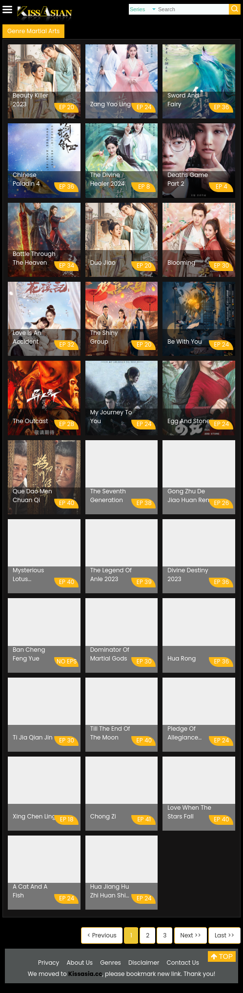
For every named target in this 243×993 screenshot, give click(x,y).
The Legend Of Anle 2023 (111, 574)
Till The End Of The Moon (110, 732)
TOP (222, 956)
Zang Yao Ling (110, 104)
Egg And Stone (188, 421)
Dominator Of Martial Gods (109, 653)
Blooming (181, 262)
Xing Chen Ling (34, 816)
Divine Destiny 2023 (187, 574)
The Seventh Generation (108, 495)
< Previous (102, 935)
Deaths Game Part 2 (187, 179)
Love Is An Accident (27, 337)
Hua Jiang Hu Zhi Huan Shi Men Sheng (109, 891)
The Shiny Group (104, 337)
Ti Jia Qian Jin (33, 737)
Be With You (184, 341)
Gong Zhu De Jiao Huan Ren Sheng (188, 496)
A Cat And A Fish (30, 890)
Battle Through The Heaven (34, 258)
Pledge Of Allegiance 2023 (182, 733)
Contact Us (183, 962)
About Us (80, 962)
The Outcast (30, 421)
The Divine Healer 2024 (107, 179)
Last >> (224, 935)
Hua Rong (181, 658)
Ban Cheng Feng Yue (29, 653)
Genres (110, 962)
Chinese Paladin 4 (26, 179)
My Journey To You (111, 416)
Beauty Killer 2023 (30, 99)
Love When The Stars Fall (189, 811)
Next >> (191, 935)
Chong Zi (103, 816)
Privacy (48, 962)
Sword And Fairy (183, 99)
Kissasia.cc (85, 974)
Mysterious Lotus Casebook (28, 575)
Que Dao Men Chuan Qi (32, 495)
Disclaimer (143, 962)
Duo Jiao (103, 262)
